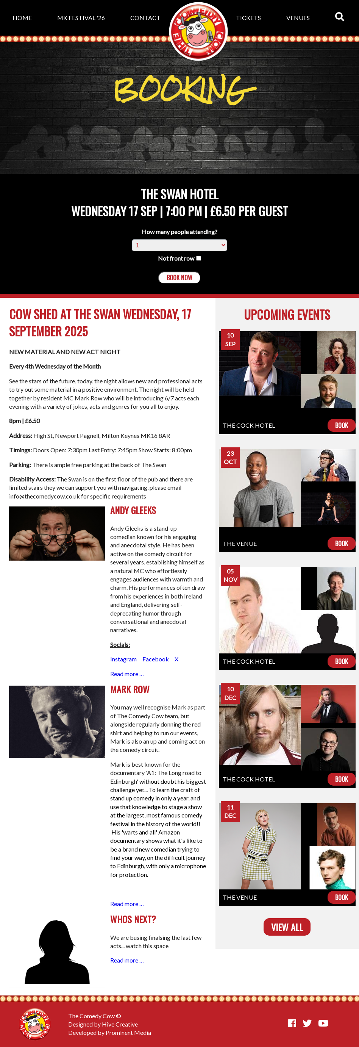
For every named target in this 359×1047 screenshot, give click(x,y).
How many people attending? (179, 231)
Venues (298, 17)
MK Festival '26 (81, 17)
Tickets (248, 17)
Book (341, 425)
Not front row (179, 258)
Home (22, 17)
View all (287, 927)
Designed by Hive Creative (103, 1024)
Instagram (124, 659)
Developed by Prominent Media (109, 1032)
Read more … (127, 673)
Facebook (155, 659)
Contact (145, 17)
